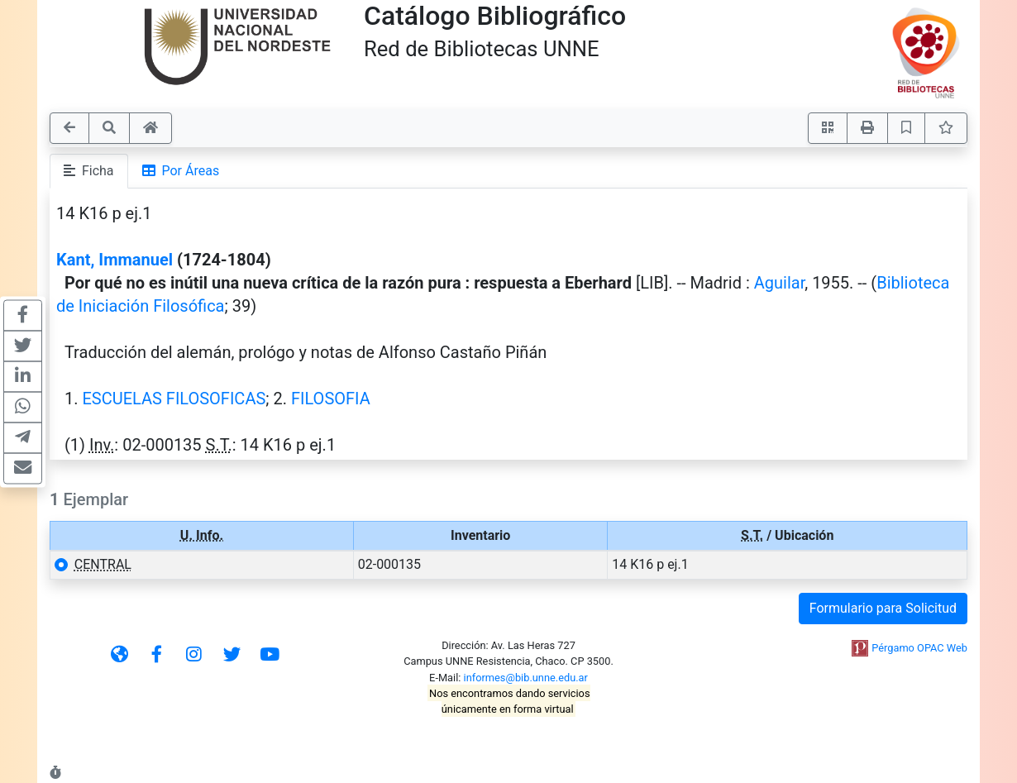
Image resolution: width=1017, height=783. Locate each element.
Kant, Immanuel (114, 260)
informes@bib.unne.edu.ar (526, 677)
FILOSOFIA (330, 398)
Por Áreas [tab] (181, 171)
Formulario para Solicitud (883, 608)
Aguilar (779, 283)
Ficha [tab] (89, 171)
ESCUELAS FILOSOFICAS (173, 398)
